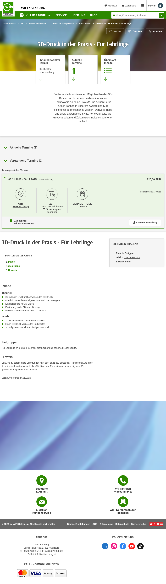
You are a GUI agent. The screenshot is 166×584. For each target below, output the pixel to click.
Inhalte (12, 261)
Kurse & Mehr (33, 15)
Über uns (78, 15)
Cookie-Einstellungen (78, 524)
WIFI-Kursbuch (9, 23)
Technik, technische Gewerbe (33, 23)
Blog (94, 15)
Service (61, 15)
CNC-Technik (85, 23)
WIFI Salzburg (20, 206)
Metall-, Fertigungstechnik (63, 23)
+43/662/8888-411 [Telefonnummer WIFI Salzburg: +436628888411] (31, 551)
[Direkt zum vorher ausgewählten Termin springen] (50, 69)
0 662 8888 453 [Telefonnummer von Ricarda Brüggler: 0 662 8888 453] (132, 256)
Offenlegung (106, 524)
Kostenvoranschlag (145, 222)
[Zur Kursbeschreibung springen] (115, 69)
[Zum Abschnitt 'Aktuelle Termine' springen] (83, 69)
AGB (95, 524)
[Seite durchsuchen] (137, 15)
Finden (161, 15)
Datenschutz (122, 524)
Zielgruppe (14, 265)
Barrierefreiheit (139, 524)
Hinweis (12, 269)
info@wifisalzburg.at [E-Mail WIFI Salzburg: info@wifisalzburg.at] (45, 554)
